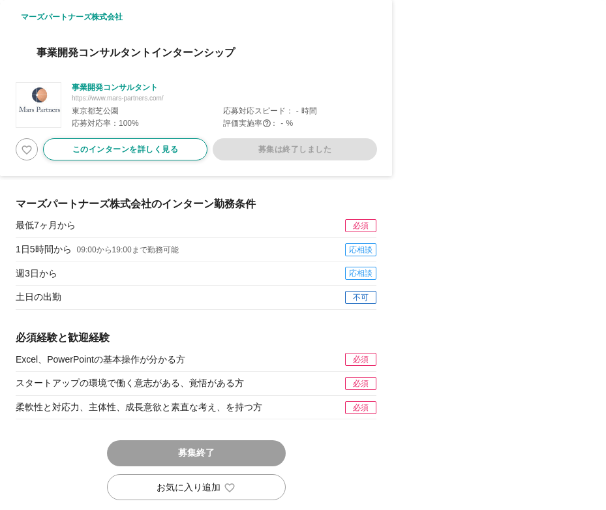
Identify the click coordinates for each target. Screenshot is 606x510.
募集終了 (196, 452)
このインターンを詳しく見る (125, 149)
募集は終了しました (294, 149)
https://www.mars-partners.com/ (118, 98)
